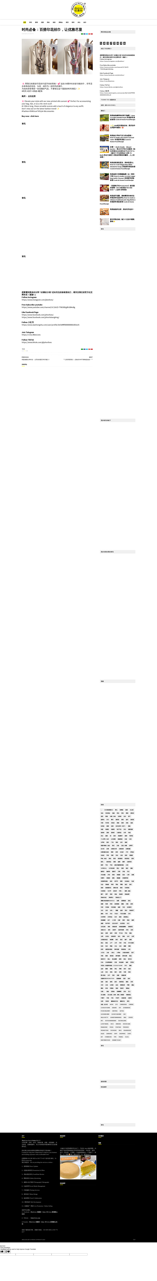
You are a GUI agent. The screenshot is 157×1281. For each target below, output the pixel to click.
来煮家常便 (125, 878)
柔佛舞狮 (103, 920)
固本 (108, 842)
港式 (114, 835)
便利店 (132, 813)
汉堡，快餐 (124, 845)
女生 (102, 910)
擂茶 (121, 881)
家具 (133, 858)
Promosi (126, 1027)
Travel (121, 1036)
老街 (111, 881)
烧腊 (102, 923)
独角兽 (102, 832)
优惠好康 (123, 975)
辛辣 (102, 955)
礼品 (102, 884)
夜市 (125, 968)
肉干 (109, 920)
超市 (127, 819)
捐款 (131, 868)
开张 (109, 874)
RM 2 (120, 1030)
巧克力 (116, 913)
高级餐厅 (120, 835)
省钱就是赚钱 (122, 926)
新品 (130, 955)
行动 (102, 962)
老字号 (116, 881)
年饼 (102, 907)
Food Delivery (105, 1011)
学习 (126, 965)
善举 (123, 920)
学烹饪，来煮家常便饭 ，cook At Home (111, 965)
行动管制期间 (108, 962)
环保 (108, 855)
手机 (126, 933)
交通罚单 (129, 861)
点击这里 (32, 96)
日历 (115, 917)
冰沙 (125, 816)
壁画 (127, 813)
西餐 (129, 946)
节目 (106, 865)
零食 (117, 884)
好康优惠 (128, 848)
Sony (129, 1033)
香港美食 (123, 949)
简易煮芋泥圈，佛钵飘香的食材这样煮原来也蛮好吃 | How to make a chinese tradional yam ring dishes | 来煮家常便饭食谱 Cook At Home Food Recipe (117, 200)
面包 (129, 900)
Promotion (104, 1030)
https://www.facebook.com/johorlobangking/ (40, 317)
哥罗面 (131, 835)
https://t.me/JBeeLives (31, 334)
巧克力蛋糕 (123, 913)
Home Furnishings (115, 1017)
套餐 (130, 939)
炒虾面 (132, 819)
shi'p (115, 1033)
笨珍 (122, 813)
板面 (126, 809)
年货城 (107, 907)
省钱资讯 (130, 926)
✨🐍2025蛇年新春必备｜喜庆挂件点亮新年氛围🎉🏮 (122, 126)
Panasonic (104, 1027)
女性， (111, 910)
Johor (130, 1017)
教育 (102, 865)
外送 (125, 942)
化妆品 (102, 855)
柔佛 (120, 917)
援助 (127, 981)
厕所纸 (117, 819)
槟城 (106, 816)
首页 (24, 22)
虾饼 (102, 949)
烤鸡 (113, 874)
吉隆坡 (131, 855)
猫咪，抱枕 (127, 891)
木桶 (127, 904)
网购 (111, 946)
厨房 (122, 822)
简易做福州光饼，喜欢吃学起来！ (122, 209)
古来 (130, 839)
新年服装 (118, 955)
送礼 (119, 936)
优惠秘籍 (118, 978)
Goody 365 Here (116, 1014)
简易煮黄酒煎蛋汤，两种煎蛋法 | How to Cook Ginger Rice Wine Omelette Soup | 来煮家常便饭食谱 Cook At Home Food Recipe (122, 166)
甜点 (102, 942)
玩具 (102, 946)
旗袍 (102, 913)
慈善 (108, 826)
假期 (114, 861)
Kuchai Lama (122, 1020)
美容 (111, 894)
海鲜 (126, 842)
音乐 (106, 972)
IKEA (125, 1017)
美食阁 (120, 894)
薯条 (130, 933)
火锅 (121, 855)
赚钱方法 (122, 1001)
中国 (108, 998)
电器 (102, 829)
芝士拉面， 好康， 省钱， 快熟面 (116, 994)
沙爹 (119, 920)
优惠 (42, 22)
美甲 (106, 894)
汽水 (111, 913)
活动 (117, 855)
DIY (120, 1007)
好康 (108, 848)
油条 (102, 981)
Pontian (118, 1027)
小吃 (129, 949)
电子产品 (119, 829)
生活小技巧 (115, 923)
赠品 (133, 985)
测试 (122, 819)
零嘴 (121, 884)
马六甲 (109, 891)
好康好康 (121, 848)
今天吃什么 (103, 868)
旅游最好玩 (108, 887)
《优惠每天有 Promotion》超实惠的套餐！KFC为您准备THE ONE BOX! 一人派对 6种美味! (122, 188)
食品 (102, 933)
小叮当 (102, 952)
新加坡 (111, 955)
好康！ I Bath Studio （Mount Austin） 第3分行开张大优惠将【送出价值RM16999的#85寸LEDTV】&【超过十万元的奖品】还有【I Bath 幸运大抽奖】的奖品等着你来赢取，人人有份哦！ (117, 152)
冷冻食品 (127, 881)
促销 (112, 826)
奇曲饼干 (131, 910)
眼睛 (106, 968)
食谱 (106, 933)
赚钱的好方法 (114, 1001)
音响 (111, 972)
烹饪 (126, 910)
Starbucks (108, 1036)
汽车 (106, 913)
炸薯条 (111, 988)
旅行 (130, 884)
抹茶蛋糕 (117, 904)
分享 (125, 832)
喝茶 (112, 852)
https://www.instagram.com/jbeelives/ (37, 300)
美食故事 (127, 894)
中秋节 (117, 998)
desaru (114, 1007)
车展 (102, 822)
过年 (121, 842)
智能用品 (128, 994)
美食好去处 (103, 897)
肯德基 (118, 874)
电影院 (112, 829)
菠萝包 (102, 819)
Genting (114, 1011)
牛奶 (123, 907)
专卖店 (107, 1001)
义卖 (102, 972)
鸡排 (126, 855)
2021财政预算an (108, 809)
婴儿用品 (103, 975)
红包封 (122, 852)
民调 (106, 904)
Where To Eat (116, 1040)
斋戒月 (122, 988)
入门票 (114, 920)
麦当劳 (115, 891)
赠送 (102, 988)
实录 (132, 929)
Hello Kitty (104, 1017)
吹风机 (102, 826)
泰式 (117, 939)
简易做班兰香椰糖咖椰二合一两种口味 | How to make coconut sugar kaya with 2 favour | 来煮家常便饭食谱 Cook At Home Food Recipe (122, 177)
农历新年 (129, 907)
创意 (132, 822)
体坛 (79, 22)
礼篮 (133, 881)
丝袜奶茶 (113, 936)
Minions (118, 1024)
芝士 (129, 991)
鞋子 (133, 952)
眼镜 (111, 968)
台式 (128, 936)
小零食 (118, 952)
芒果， (120, 891)
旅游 (54, 22)
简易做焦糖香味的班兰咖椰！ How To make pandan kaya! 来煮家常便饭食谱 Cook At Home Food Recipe (122, 117)
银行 (116, 972)
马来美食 (127, 887)
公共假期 (113, 839)
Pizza (111, 1027)
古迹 (126, 839)
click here (34, 116)
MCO (112, 1024)
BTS (116, 1004)
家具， (102, 861)
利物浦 (107, 884)
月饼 (132, 981)
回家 (112, 855)
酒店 (127, 868)
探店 (121, 939)
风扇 (129, 832)
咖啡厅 (114, 871)
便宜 (102, 816)
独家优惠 (130, 829)
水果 (102, 936)
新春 (106, 955)
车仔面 (107, 822)
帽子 (102, 894)
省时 (109, 929)
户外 (127, 852)
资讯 (30, 22)
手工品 (120, 933)
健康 (119, 861)
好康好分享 (114, 848)
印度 (125, 972)
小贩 (108, 952)
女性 (23, 350)
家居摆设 (120, 858)
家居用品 (127, 858)
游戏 (111, 981)
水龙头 (107, 936)
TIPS (115, 1036)
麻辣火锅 (115, 887)
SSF (102, 1036)
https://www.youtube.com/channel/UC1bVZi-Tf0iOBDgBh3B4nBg (48, 307)
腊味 (113, 878)
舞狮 (125, 946)
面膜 (102, 904)
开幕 (119, 871)
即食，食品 (103, 858)
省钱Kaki (103, 929)
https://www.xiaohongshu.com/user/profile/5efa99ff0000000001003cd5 (50, 325)
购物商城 (120, 839)
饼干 (129, 816)
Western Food (105, 1040)
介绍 (127, 865)
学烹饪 (132, 962)
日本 (129, 913)
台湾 (133, 936)
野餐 (120, 968)
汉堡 (118, 845)
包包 (102, 813)
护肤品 (132, 852)
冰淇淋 (119, 816)
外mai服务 (131, 942)
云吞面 (111, 985)
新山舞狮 (114, 959)
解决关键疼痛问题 (119, 865)
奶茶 (132, 904)
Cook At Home (105, 1007)
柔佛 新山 (126, 917)
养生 (116, 968)
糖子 (126, 939)
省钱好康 (114, 926)
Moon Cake (126, 1024)
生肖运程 (103, 926)
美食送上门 (118, 897)
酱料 (123, 861)
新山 (109, 959)
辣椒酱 (118, 878)
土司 (116, 942)
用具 (113, 975)
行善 (115, 962)
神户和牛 (107, 923)
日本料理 (103, 917)
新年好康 (124, 955)
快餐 (133, 874)
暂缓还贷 (122, 985)
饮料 (120, 972)
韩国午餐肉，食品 (105, 845)
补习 (108, 819)
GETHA (122, 1011)
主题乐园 (123, 998)
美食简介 (111, 897)
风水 (102, 835)
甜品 (106, 942)
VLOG (127, 1036)
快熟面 (108, 878)
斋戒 (117, 988)
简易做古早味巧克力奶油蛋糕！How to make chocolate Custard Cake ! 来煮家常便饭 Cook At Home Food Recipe (122, 138)
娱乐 (85, 22)
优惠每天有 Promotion (107, 978)
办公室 (131, 809)
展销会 (61, 22)
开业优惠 (103, 874)
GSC (124, 1014)
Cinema (131, 1004)
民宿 (111, 904)
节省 (111, 865)
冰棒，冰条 (113, 816)
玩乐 (106, 946)
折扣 (125, 991)
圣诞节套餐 (121, 929)
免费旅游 (123, 900)
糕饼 (126, 835)
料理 (112, 884)
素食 (123, 936)
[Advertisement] (57, 141)
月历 (102, 985)
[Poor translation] (7, 1251)
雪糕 (130, 965)
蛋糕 (129, 826)
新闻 (36, 22)
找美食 (112, 991)
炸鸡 (106, 988)
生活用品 (122, 923)
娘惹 (119, 907)
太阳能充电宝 (104, 939)
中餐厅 (102, 998)
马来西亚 (103, 891)
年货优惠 (113, 907)
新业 (125, 959)
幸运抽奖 (121, 962)
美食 (48, 22)
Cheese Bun (123, 1004)
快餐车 (102, 878)
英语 (129, 972)
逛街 (117, 842)
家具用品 (109, 861)
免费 (118, 900)
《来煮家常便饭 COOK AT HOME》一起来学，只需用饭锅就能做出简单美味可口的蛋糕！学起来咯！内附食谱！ (78, 1144)
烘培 (117, 852)
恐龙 (123, 874)
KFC (102, 1020)
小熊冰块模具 (125, 952)
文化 (116, 946)
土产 (111, 942)
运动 (117, 985)
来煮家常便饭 (104, 881)
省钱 (109, 926)
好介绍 (102, 848)
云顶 (106, 985)
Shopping (122, 1033)
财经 (73, 22)
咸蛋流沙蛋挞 (108, 949)
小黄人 (112, 952)
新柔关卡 (103, 959)
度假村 (112, 832)
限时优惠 (116, 949)
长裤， (102, 991)
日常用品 (110, 917)
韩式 (113, 845)
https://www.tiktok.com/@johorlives (37, 342)
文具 (120, 946)
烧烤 (133, 920)
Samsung (109, 1033)
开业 (128, 871)
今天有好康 (111, 868)
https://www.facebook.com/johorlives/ (38, 315)
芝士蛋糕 (103, 994)
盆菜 (121, 910)
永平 (109, 975)
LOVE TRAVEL (104, 1024)
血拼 (102, 968)
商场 (128, 920)
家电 (110, 858)
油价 (129, 978)
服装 (106, 835)
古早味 (102, 842)
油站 (106, 981)
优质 (124, 978)
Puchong (114, 1030)
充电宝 (112, 822)
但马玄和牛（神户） (121, 826)
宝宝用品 (107, 813)
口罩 (128, 874)
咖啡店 (102, 871)
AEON (111, 1004)
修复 (127, 962)
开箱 (123, 871)
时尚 (127, 929)
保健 (113, 813)
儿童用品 (119, 832)
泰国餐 (111, 939)
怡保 (129, 968)
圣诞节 (114, 929)
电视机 (107, 829)
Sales (102, 1033)
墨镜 (122, 904)
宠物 (118, 822)
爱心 (116, 809)
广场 (112, 842)
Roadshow (127, 1030)
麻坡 (121, 887)
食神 (111, 933)
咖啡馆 (108, 871)
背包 (118, 813)
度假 (108, 832)
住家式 (130, 998)
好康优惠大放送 (105, 852)
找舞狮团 (119, 991)
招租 (108, 991)
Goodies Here (105, 1014)
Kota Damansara (110, 1020)
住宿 (102, 1001)
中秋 (112, 998)
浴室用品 (121, 981)
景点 (118, 868)
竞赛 (122, 868)
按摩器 (121, 809)
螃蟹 (117, 910)
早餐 (128, 985)
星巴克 (130, 959)
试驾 (116, 933)
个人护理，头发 (105, 839)
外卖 (120, 942)
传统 (127, 822)
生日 (128, 923)
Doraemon (126, 1007)
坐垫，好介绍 (104, 1004)
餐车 (112, 819)
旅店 (126, 884)
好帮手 (131, 845)
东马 (125, 829)
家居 (67, 22)
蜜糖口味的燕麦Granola (107, 900)
